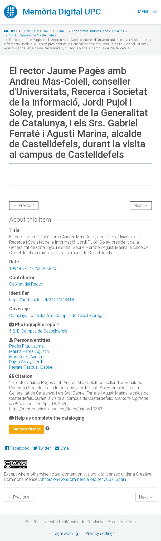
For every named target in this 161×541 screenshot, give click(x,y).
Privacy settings (100, 533)
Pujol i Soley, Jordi (26, 361)
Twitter (42, 448)
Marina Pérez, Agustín (29, 351)
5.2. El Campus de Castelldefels (32, 35)
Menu (147, 11)
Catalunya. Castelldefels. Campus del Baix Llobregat (57, 315)
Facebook (17, 448)
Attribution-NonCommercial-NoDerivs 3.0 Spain (82, 479)
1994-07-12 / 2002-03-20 (32, 268)
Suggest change (27, 429)
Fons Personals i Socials (44, 31)
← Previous (24, 205)
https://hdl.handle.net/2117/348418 (41, 299)
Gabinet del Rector (26, 284)
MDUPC (10, 31)
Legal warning (65, 533)
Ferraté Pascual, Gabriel (31, 367)
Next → (141, 205)
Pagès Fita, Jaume (26, 346)
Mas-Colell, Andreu (26, 356)
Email (62, 448)
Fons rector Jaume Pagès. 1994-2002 (99, 31)
